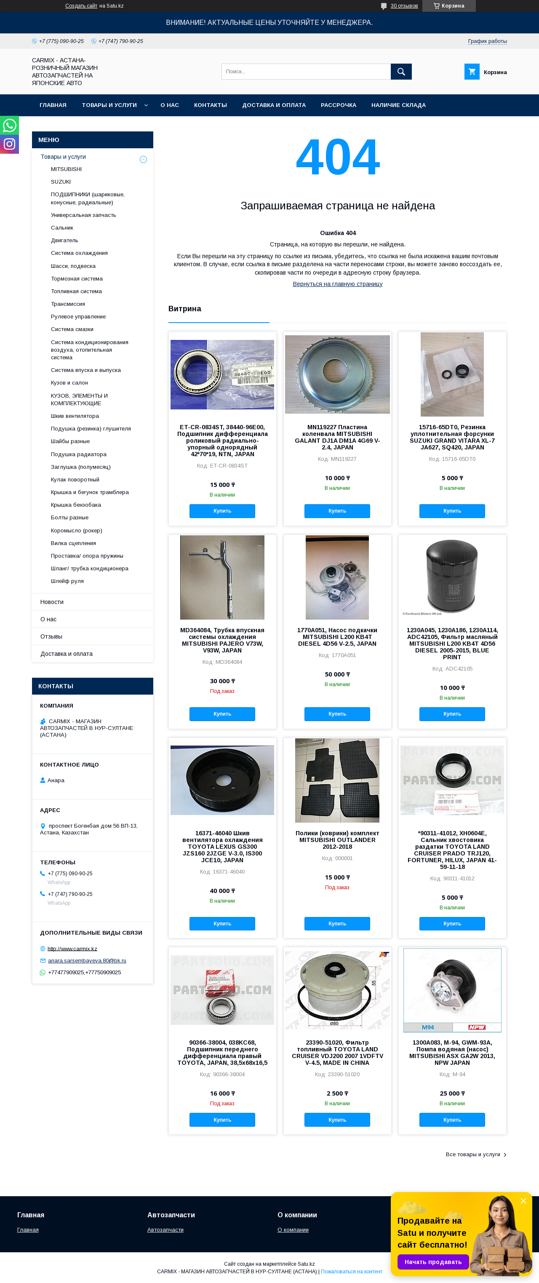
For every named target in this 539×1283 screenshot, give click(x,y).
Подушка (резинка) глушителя (91, 428)
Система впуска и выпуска (86, 370)
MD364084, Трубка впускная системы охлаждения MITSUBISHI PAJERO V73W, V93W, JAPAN (222, 640)
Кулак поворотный (75, 479)
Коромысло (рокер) (76, 530)
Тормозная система (77, 278)
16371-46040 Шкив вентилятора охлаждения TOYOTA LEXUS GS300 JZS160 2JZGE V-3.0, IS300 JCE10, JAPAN (222, 846)
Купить (222, 511)
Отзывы (51, 636)
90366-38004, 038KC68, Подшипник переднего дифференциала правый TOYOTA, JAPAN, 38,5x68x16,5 (222, 1052)
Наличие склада (398, 105)
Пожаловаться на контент (351, 1272)
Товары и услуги (109, 105)
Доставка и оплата (274, 105)
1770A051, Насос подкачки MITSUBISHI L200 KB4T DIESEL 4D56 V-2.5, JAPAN (337, 637)
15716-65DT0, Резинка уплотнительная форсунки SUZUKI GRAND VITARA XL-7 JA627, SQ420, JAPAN (452, 437)
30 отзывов (404, 6)
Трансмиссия (68, 304)
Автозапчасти (165, 1230)
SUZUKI (61, 182)
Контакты (210, 105)
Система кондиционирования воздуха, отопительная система (89, 350)
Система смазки (72, 329)
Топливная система (76, 291)
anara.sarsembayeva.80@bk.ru (87, 960)
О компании (293, 1230)
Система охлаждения (79, 253)
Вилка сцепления (73, 543)
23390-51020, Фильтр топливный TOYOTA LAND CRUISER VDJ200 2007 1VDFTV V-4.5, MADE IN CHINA (337, 1052)
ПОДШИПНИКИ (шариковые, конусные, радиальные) (88, 198)
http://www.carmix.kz (72, 948)
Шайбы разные (70, 441)
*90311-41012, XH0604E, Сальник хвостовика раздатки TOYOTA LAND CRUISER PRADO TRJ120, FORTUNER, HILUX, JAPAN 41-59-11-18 (452, 850)
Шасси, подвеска (73, 266)
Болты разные (69, 517)
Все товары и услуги (473, 1154)
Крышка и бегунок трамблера (90, 492)
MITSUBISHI (66, 169)
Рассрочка (338, 105)
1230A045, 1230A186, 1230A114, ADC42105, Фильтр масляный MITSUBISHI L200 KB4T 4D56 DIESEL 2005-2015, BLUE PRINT (452, 643)
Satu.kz (306, 1264)
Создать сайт (81, 6)
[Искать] (401, 72)
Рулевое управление (78, 316)
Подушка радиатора (79, 454)
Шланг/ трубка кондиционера (89, 568)
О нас (169, 105)
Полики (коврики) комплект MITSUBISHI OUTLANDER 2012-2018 (337, 840)
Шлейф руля (67, 581)
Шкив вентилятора (75, 416)
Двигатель (64, 240)
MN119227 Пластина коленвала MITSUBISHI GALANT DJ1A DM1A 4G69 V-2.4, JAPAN (337, 437)
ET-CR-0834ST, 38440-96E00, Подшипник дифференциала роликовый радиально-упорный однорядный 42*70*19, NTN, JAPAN (222, 440)
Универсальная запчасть (83, 215)
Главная (53, 105)
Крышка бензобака (76, 505)
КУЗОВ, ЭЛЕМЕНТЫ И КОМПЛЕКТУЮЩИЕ (79, 399)
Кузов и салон (69, 383)
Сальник (62, 228)
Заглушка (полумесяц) (81, 467)
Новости (52, 602)
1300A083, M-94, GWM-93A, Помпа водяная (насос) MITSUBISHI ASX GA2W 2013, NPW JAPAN (452, 1052)
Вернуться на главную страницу (338, 284)
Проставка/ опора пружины (87, 556)
